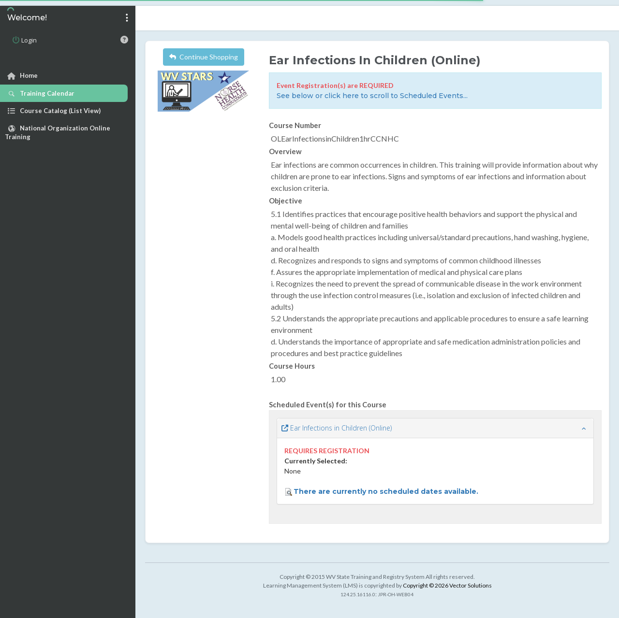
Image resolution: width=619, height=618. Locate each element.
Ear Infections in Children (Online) (336, 427)
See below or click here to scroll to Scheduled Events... (372, 95)
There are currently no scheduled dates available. (386, 491)
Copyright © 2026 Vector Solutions (447, 585)
